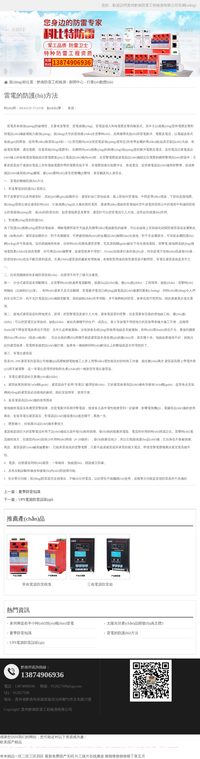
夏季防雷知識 (29, 492)
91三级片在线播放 (89, 756)
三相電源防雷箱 (100, 584)
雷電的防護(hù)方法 (122, 633)
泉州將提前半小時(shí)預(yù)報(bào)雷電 (42, 623)
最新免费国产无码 (59, 756)
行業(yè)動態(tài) (100, 82)
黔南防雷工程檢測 (51, 82)
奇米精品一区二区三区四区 (22, 756)
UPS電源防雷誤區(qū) (35, 500)
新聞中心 (76, 82)
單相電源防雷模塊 (36, 584)
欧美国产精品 (11, 742)
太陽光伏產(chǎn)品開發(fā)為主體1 (135, 623)
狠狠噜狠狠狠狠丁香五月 (125, 756)
